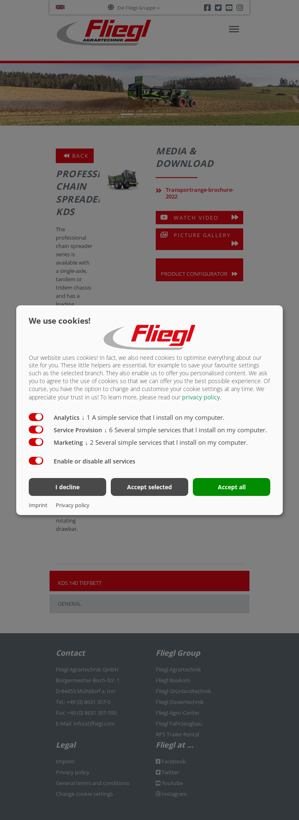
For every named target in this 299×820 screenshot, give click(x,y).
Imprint (38, 505)
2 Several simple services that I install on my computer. (166, 442)
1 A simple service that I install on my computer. (153, 417)
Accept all (232, 487)
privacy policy (201, 397)
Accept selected (149, 487)
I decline (67, 487)
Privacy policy (73, 505)
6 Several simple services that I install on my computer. (185, 430)
